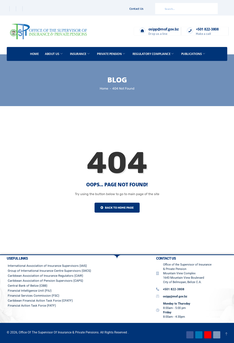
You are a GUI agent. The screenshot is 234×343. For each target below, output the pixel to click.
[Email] (216, 334)
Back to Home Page (117, 207)
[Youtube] (207, 334)
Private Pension (111, 53)
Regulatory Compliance (153, 53)
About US (53, 53)
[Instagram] (26, 8)
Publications (193, 53)
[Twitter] (13, 8)
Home (34, 54)
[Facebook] (7, 8)
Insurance (80, 53)
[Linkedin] (20, 8)
